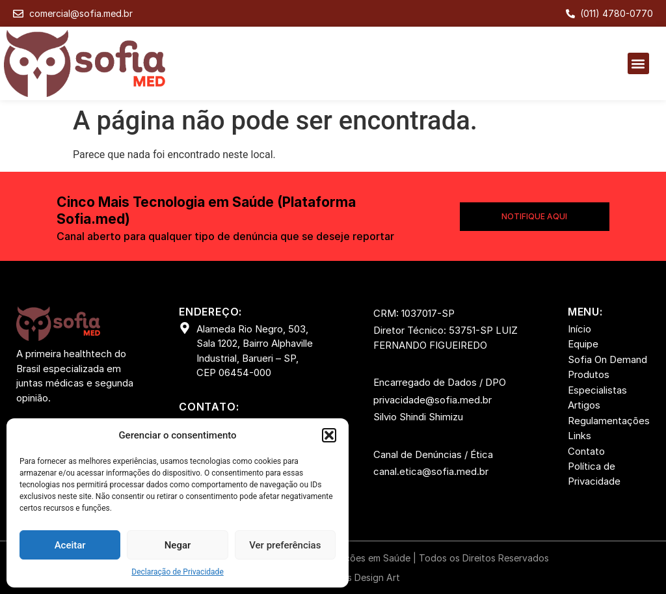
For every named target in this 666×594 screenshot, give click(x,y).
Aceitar (70, 545)
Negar (178, 545)
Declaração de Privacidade (177, 571)
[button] (329, 435)
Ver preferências (285, 545)
